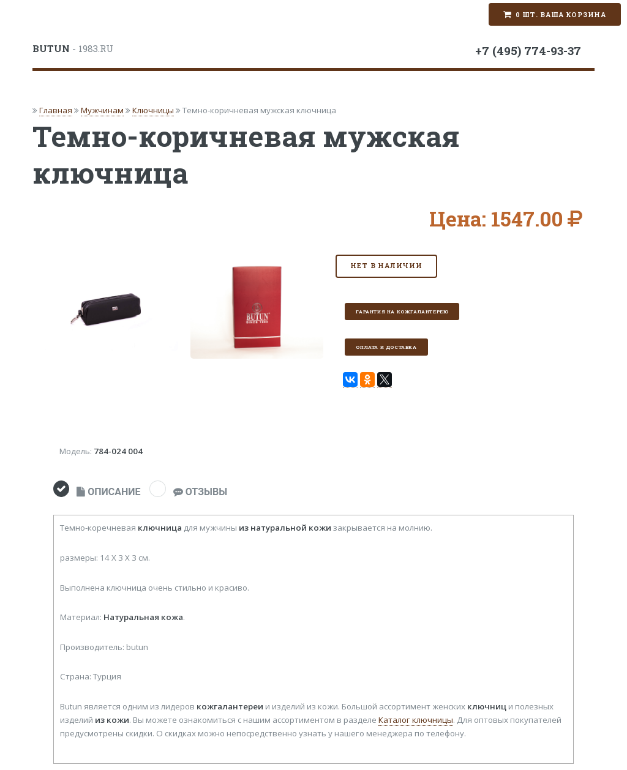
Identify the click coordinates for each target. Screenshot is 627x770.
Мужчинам (102, 110)
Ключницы (153, 110)
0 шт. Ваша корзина (561, 14)
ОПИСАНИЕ (108, 492)
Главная (55, 110)
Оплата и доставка (386, 347)
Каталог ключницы (415, 719)
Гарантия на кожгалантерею (402, 311)
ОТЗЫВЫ (200, 492)
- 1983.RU (72, 48)
